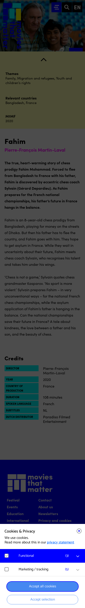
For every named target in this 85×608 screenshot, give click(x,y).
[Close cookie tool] (79, 530)
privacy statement (60, 542)
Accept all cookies (42, 586)
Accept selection (42, 599)
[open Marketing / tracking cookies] (77, 570)
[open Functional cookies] (77, 556)
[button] (44, 556)
